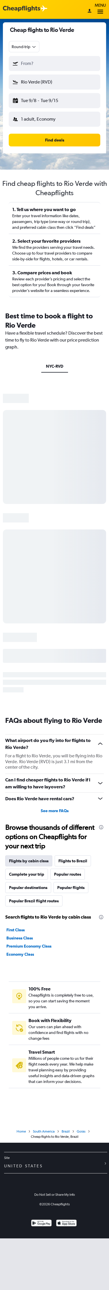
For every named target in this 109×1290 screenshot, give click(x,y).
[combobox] (24, 46)
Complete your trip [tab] (26, 874)
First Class (15, 930)
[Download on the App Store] (66, 1223)
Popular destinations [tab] (28, 887)
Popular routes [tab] (67, 874)
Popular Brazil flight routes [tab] (34, 901)
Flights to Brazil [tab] (72, 861)
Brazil (66, 1131)
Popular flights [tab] (71, 887)
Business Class (19, 938)
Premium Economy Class (28, 946)
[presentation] (101, 827)
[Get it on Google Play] (41, 1223)
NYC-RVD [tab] (54, 366)
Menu (100, 9)
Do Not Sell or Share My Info (54, 1195)
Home (21, 1131)
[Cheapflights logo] (21, 9)
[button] (54, 63)
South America (44, 1131)
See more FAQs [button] (55, 810)
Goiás (81, 1131)
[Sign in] (89, 11)
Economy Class (20, 954)
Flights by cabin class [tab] (29, 861)
